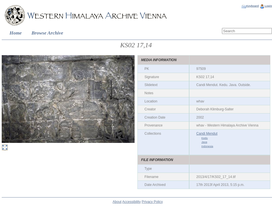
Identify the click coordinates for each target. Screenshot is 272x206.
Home (16, 33)
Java (204, 141)
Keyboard (252, 5)
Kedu (204, 138)
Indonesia (207, 146)
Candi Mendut (206, 134)
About (117, 202)
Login (268, 5)
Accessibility (131, 202)
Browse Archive (47, 33)
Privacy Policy (152, 202)
